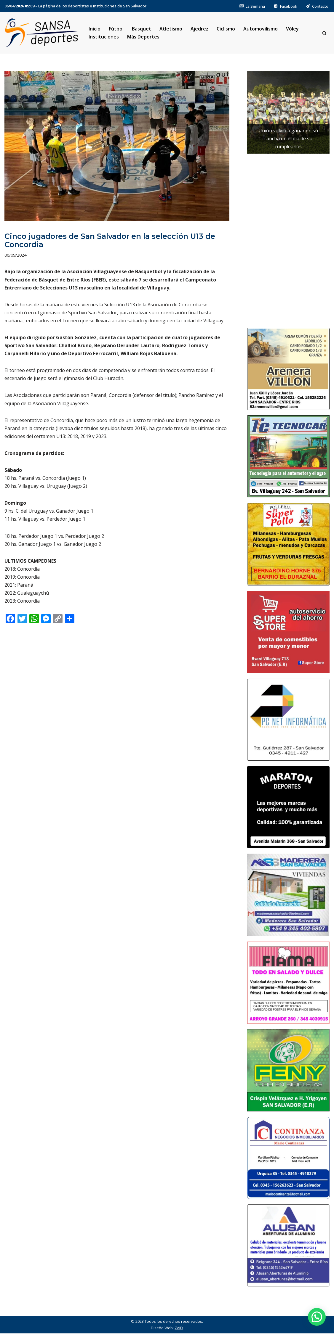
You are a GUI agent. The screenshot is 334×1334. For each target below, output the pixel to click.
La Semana (252, 6)
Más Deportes (143, 36)
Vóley (292, 28)
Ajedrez (200, 28)
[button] (317, 1317)
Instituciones (104, 36)
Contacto (317, 6)
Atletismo (170, 28)
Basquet (141, 28)
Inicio (94, 28)
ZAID (179, 1328)
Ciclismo (226, 28)
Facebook (285, 6)
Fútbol (116, 28)
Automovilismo (261, 28)
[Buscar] (324, 33)
